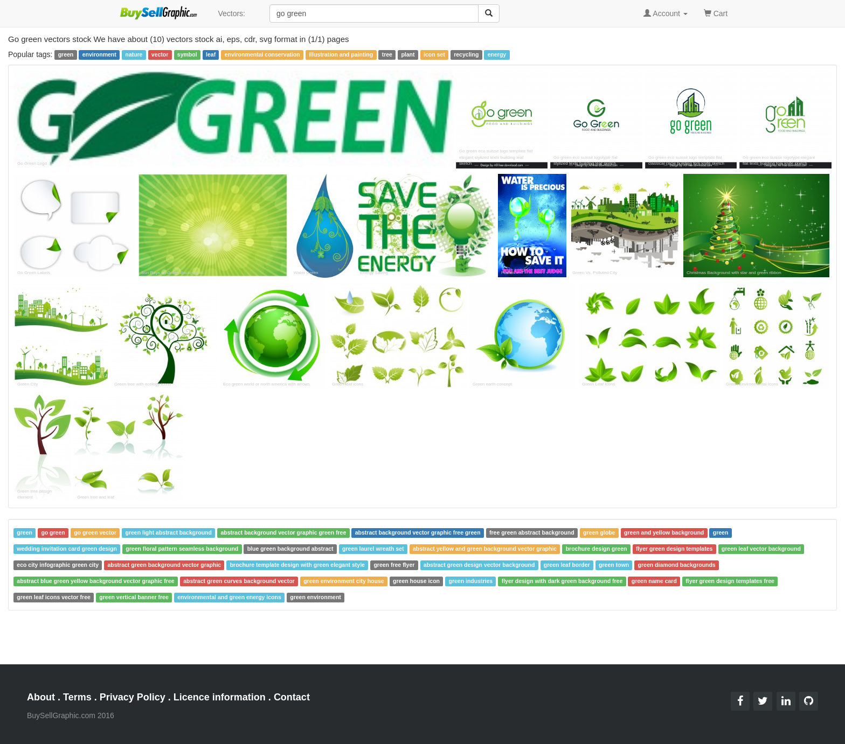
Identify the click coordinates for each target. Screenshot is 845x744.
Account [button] (665, 13)
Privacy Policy (132, 697)
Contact (292, 697)
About (41, 697)
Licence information (220, 697)
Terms (77, 697)
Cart (716, 13)
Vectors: (231, 13)
